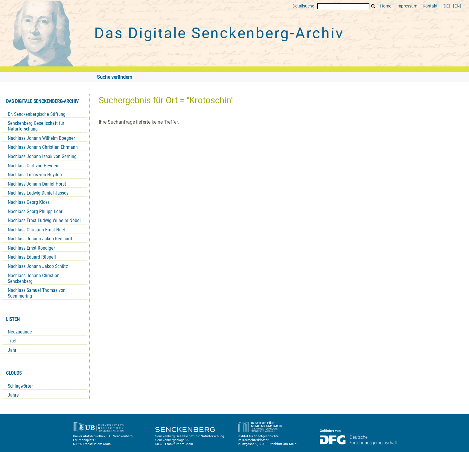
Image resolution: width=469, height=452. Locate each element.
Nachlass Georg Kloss (29, 202)
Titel (12, 341)
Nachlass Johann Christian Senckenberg (34, 278)
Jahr (12, 350)
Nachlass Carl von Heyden (33, 166)
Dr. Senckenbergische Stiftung (37, 114)
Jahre (13, 395)
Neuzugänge (20, 332)
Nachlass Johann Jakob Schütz (38, 266)
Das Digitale (219, 33)
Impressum (406, 6)
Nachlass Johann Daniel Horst (37, 184)
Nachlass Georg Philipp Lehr (35, 211)
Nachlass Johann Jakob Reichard (40, 239)
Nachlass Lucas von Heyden (35, 175)
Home (385, 6)
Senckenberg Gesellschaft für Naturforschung (36, 126)
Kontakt (430, 6)
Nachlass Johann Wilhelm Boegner (41, 138)
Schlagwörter (20, 386)
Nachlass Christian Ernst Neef (37, 230)
